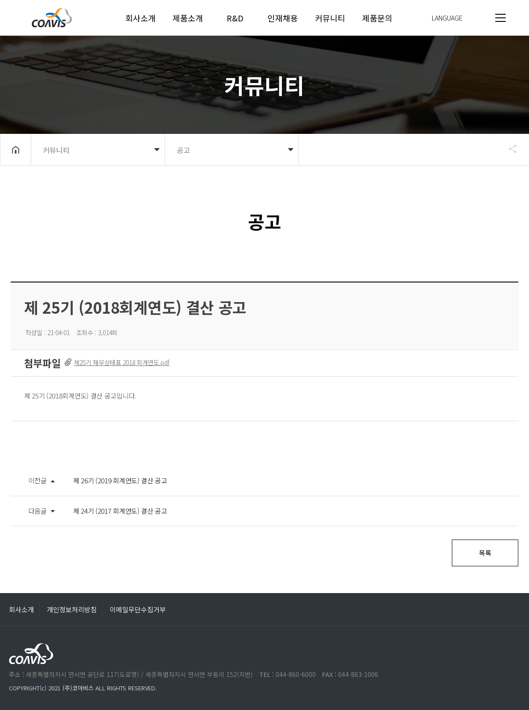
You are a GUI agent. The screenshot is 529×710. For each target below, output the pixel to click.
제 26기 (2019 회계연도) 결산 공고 (120, 480)
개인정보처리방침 (72, 609)
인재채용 (283, 18)
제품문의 (377, 18)
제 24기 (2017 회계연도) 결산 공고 (120, 510)
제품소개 (188, 18)
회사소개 (140, 18)
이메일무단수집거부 (138, 609)
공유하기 (508, 148)
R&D (235, 18)
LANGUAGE (447, 17)
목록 (485, 552)
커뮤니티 (330, 18)
